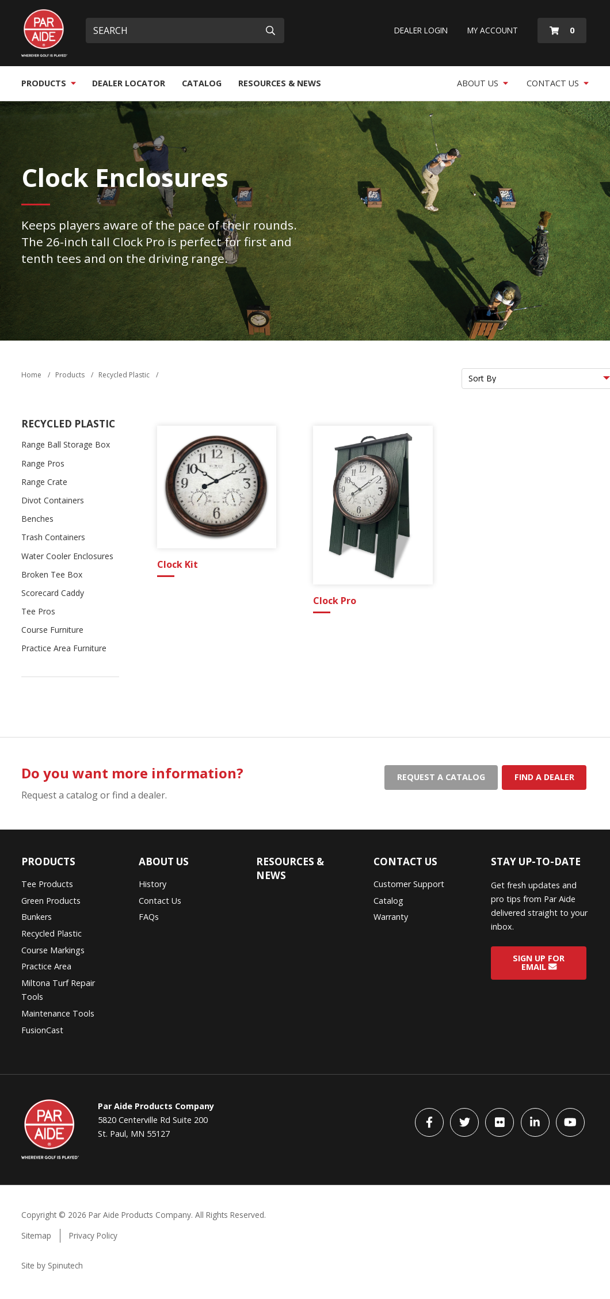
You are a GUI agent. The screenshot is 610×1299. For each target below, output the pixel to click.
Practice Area (46, 966)
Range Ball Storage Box (65, 444)
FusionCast (42, 1030)
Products (48, 83)
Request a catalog (441, 776)
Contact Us (558, 83)
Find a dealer (544, 776)
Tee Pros (38, 611)
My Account (492, 30)
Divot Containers (52, 500)
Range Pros (42, 463)
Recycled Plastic (68, 423)
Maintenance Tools (57, 1013)
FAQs (149, 916)
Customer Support (408, 883)
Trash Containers (53, 537)
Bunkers (36, 916)
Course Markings (53, 950)
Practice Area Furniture (63, 648)
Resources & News (279, 83)
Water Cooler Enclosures (67, 556)
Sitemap (36, 1235)
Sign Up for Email (539, 962)
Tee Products (47, 883)
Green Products (51, 900)
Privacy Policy (93, 1235)
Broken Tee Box (51, 574)
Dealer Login (421, 30)
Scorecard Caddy (52, 592)
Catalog (202, 83)
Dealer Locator (128, 83)
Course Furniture (52, 629)
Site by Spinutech (52, 1265)
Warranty (390, 916)
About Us (482, 83)
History (152, 883)
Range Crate (44, 481)
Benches (37, 518)
